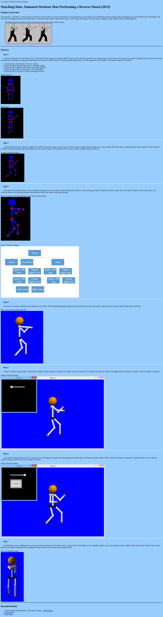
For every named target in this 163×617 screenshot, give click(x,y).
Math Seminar (48, 610)
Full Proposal (9, 612)
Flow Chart (8, 614)
